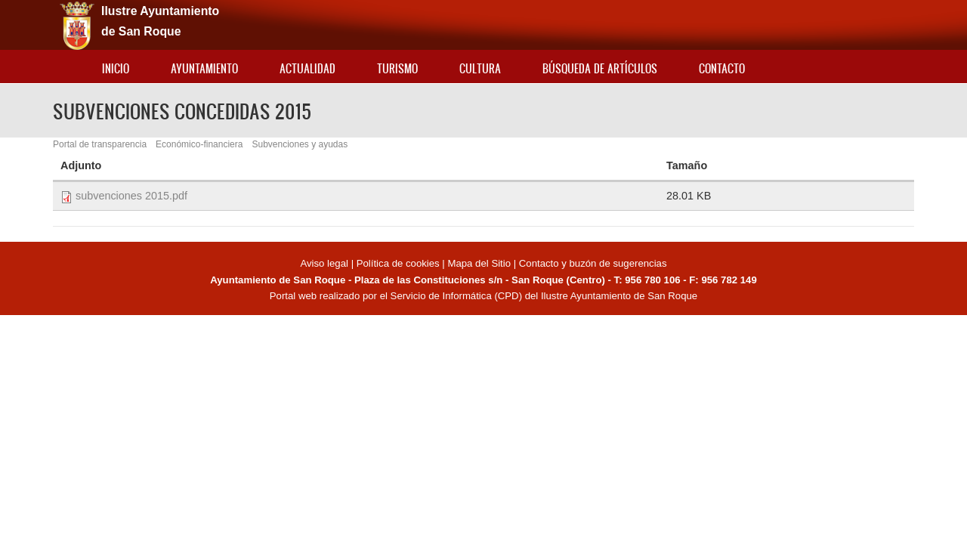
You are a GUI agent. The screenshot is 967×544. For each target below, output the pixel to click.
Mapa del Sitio (479, 263)
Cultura (480, 68)
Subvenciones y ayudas (300, 144)
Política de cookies (398, 263)
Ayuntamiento (204, 68)
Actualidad (307, 68)
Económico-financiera (199, 144)
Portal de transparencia (100, 144)
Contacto (722, 68)
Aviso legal (325, 263)
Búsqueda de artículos (599, 68)
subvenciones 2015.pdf (131, 196)
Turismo (397, 68)
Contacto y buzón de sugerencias (593, 263)
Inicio (115, 68)
